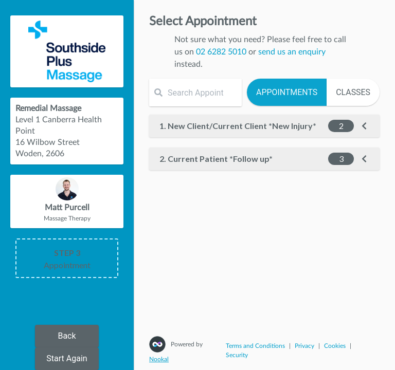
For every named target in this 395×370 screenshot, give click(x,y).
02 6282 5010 (221, 52)
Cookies (335, 346)
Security (237, 355)
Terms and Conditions (255, 346)
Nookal (159, 359)
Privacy (304, 346)
